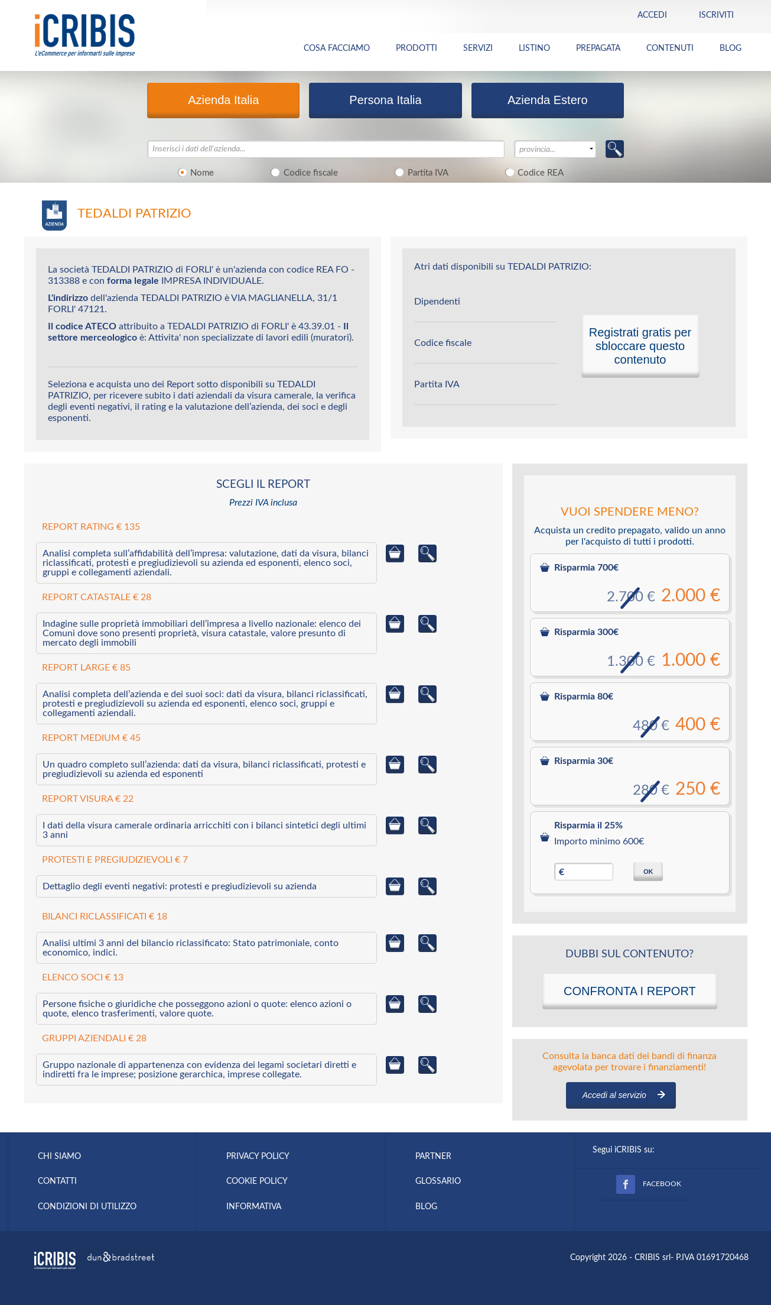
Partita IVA (419, 172)
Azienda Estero (548, 99)
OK (648, 871)
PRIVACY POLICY (257, 1156)
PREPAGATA (598, 48)
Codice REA (533, 172)
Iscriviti (716, 15)
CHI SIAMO (59, 1156)
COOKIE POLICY (257, 1181)
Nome (194, 172)
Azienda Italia (223, 99)
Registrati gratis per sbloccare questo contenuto (640, 346)
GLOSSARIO (438, 1181)
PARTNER (433, 1156)
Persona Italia (385, 99)
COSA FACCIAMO (337, 48)
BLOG (730, 48)
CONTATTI (57, 1181)
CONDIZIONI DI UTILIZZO (87, 1207)
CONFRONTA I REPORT (630, 991)
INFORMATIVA (253, 1207)
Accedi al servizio (614, 1095)
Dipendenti (437, 301)
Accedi (652, 15)
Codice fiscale (302, 172)
